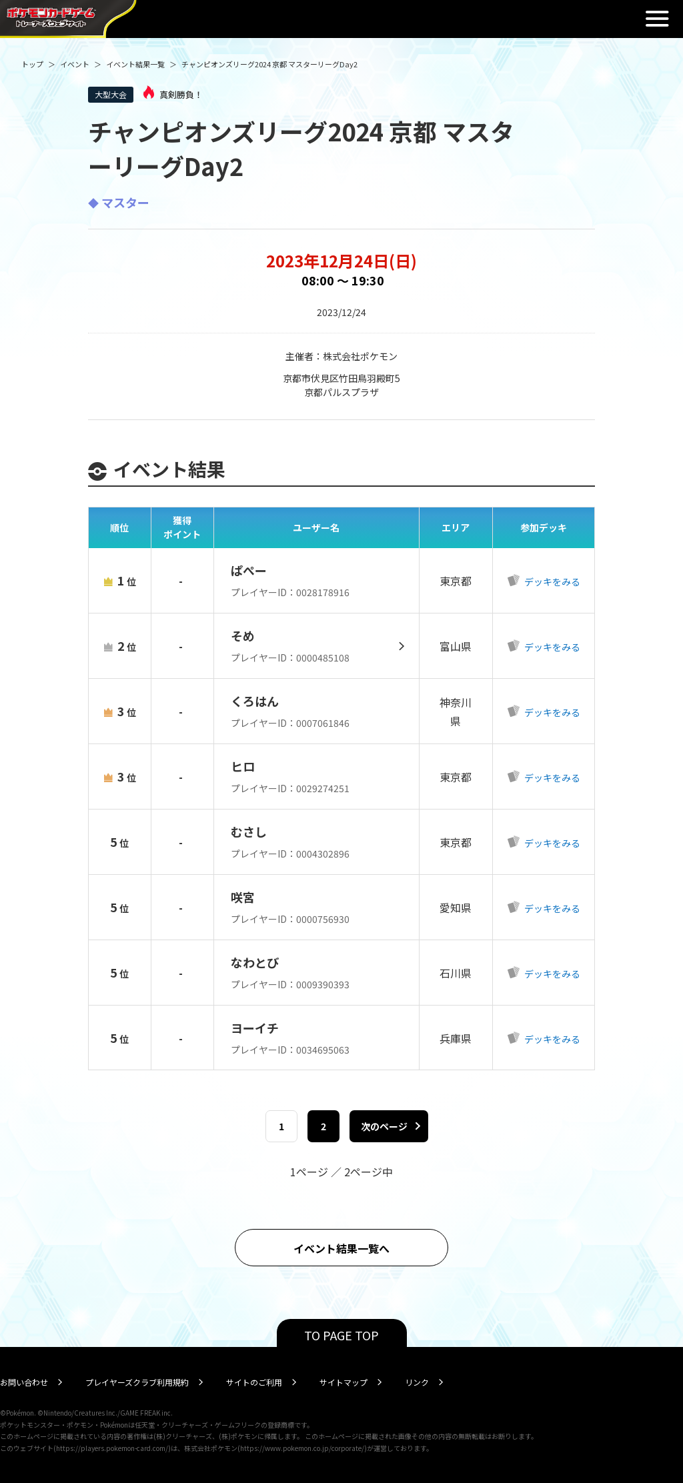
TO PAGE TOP (341, 1335)
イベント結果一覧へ (341, 1248)
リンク (417, 1382)
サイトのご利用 (254, 1382)
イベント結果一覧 (135, 64)
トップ (32, 64)
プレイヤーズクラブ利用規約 (137, 1382)
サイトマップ (343, 1382)
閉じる (657, 18)
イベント (74, 64)
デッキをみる (551, 581)
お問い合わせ (24, 1382)
